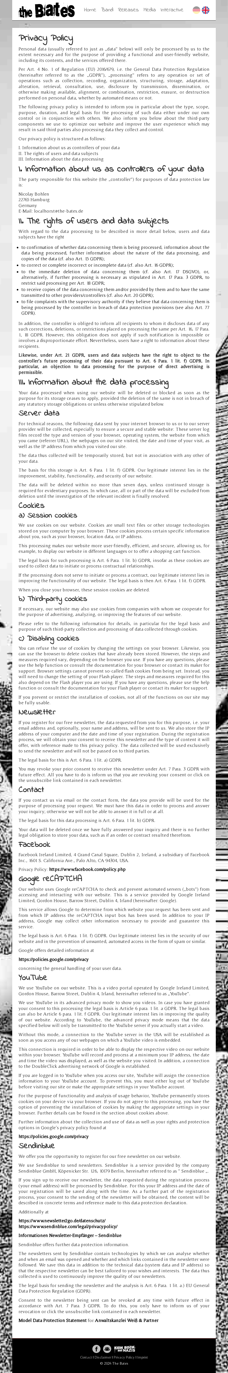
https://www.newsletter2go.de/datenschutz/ (62, 1220)
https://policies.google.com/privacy (54, 959)
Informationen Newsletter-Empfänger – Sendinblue (70, 1235)
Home (90, 10)
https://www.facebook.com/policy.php (87, 869)
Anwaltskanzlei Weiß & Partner (126, 1320)
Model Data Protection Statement (53, 1320)
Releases (128, 10)
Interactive (172, 10)
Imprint (142, 1357)
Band (107, 10)
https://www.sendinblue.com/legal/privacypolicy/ (68, 1226)
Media (150, 10)
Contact (86, 1357)
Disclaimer (103, 1357)
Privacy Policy (124, 1357)
